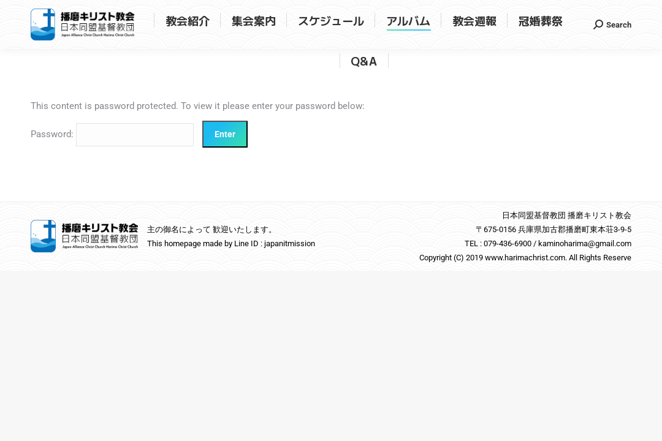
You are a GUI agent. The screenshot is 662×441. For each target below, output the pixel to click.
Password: (112, 134)
